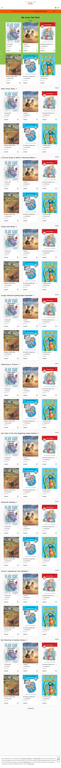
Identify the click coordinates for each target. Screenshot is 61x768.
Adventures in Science (10, 364)
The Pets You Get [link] (45, 76)
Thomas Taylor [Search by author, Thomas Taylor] (44, 78)
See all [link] (30, 20)
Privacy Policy (37, 758)
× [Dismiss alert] (54, 11)
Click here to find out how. (40, 11)
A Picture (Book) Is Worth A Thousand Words (19, 158)
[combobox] (27, 7)
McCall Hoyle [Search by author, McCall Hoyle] (27, 46)
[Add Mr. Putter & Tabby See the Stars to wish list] (37, 83)
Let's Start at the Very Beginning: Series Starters (20, 433)
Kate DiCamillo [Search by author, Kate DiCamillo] (10, 78)
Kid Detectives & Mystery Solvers (14, 640)
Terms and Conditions (26, 758)
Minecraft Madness (9, 502)
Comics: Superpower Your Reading (15, 571)
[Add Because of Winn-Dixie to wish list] (20, 83)
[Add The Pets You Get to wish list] (54, 83)
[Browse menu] (58, 8)
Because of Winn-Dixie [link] (11, 76)
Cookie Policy (31, 764)
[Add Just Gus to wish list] (37, 51)
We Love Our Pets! (30, 17)
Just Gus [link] (25, 44)
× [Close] (58, 759)
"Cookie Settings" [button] (26, 762)
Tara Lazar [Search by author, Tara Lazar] (10, 46)
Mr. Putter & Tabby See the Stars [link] (29, 76)
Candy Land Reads (9, 227)
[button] (20, 44)
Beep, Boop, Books (9, 89)
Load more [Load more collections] (30, 708)
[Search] (2, 8)
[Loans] (55, 8)
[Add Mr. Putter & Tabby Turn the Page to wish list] (54, 51)
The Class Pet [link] (9, 44)
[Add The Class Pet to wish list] (20, 51)
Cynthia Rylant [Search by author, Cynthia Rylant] (44, 46)
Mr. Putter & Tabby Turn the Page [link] (47, 44)
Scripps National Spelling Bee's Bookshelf (17, 295)
